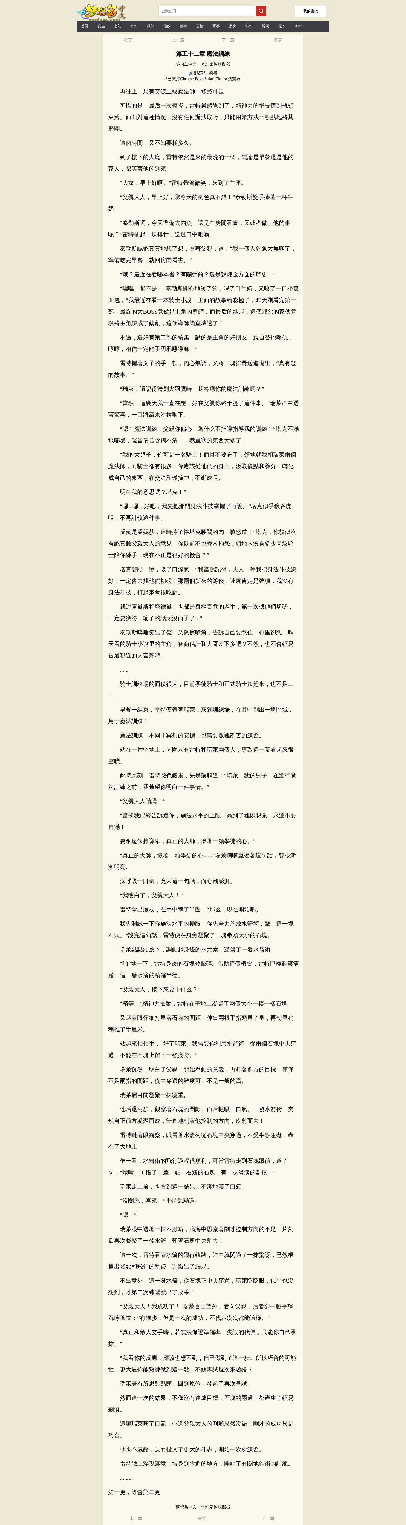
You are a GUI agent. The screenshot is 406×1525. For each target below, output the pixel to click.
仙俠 (167, 26)
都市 (183, 26)
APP (298, 26)
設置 (128, 40)
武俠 (150, 26)
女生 (101, 26)
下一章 (228, 40)
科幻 (249, 26)
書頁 (278, 40)
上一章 (178, 40)
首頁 (84, 26)
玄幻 (117, 26)
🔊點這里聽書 (203, 73)
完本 (282, 26)
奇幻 (134, 26)
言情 (200, 26)
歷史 (232, 26)
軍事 (216, 26)
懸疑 (265, 26)
